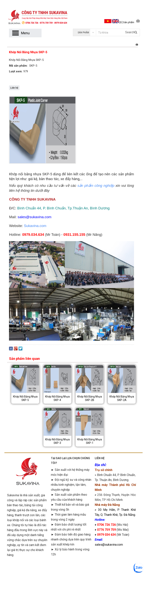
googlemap (115, 576)
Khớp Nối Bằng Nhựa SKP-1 (89, 441)
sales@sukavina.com (109, 544)
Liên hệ (14, 87)
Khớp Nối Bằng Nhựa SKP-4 (57, 398)
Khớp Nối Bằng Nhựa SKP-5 (25, 398)
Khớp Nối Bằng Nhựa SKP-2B (89, 398)
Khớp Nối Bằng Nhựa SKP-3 (57, 441)
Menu (25, 33)
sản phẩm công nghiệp (96, 186)
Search (131, 32)
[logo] (40, 14)
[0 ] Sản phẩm (126, 22)
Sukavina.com (35, 226)
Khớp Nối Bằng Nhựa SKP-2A (121, 398)
